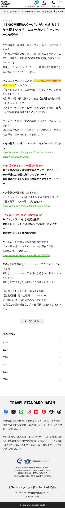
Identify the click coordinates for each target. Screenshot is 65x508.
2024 (5, 350)
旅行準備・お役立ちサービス (32, 436)
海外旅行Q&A (11, 445)
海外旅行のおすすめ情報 (22, 441)
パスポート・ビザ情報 (50, 441)
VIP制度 (30, 420)
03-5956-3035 (53, 4)
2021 (5, 372)
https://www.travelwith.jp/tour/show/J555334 (26, 206)
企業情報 (7, 420)
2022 (5, 364)
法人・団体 (43, 420)
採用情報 (19, 420)
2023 (5, 357)
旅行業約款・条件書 (25, 425)
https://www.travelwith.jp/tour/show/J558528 (26, 255)
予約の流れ (9, 436)
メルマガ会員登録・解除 (34, 445)
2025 (5, 342)
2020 (5, 379)
